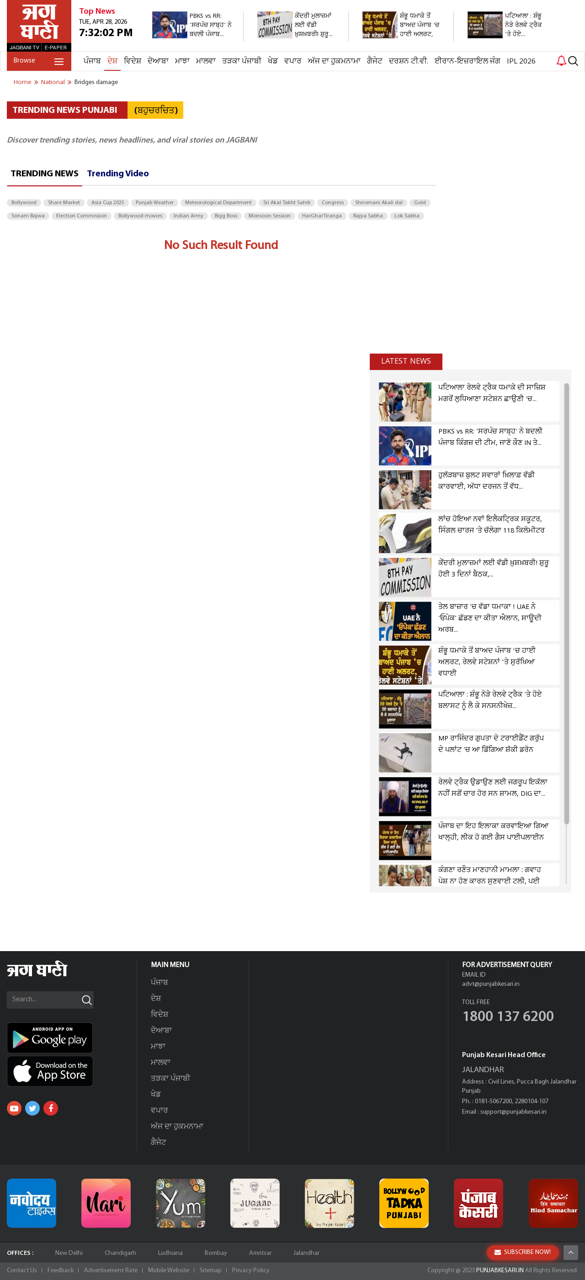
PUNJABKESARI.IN (500, 1270)
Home (23, 82)
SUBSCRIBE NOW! (523, 1252)
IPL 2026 (521, 61)
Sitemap (211, 1270)
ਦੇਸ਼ (112, 61)
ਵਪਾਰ (293, 61)
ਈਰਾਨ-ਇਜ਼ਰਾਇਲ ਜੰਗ (467, 61)
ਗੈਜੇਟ (375, 61)
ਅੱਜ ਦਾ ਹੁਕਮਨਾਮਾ (334, 61)
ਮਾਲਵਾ (206, 61)
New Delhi (69, 1253)
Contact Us (22, 1270)
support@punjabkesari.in (513, 1112)
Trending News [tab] (45, 174)
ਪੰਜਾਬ (92, 61)
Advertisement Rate (111, 1270)
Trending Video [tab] (118, 174)
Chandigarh (120, 1253)
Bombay (216, 1253)
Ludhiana (170, 1253)
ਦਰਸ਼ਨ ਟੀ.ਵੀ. (408, 61)
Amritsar (260, 1253)
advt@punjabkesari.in (491, 984)
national (53, 82)
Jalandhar (306, 1253)
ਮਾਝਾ (182, 61)
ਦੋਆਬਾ (158, 61)
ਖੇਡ (273, 61)
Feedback (61, 1270)
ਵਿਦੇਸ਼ (132, 61)
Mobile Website (168, 1270)
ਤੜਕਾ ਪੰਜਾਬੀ (241, 61)
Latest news (406, 361)
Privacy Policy (251, 1270)
